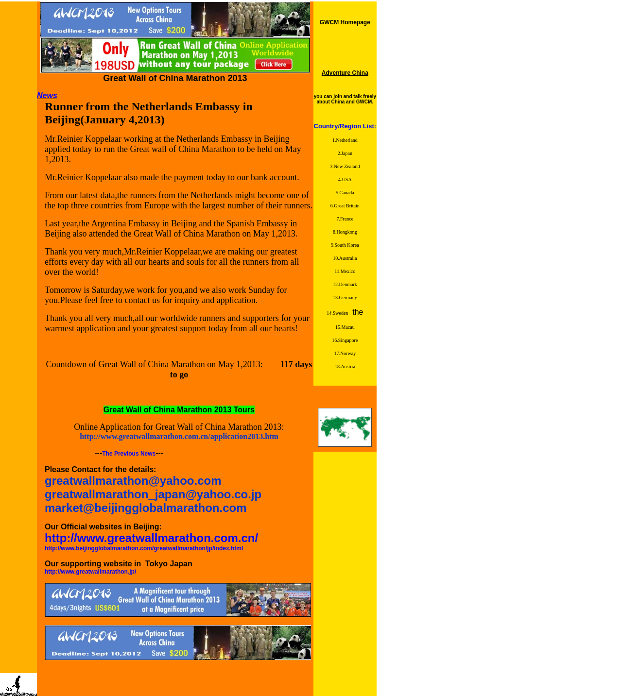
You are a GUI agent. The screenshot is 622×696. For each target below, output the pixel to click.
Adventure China (345, 72)
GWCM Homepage (345, 22)
